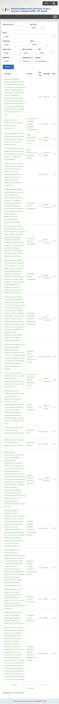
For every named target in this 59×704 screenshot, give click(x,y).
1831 (53, 528)
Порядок (37, 57)
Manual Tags (7, 49)
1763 (53, 356)
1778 (53, 97)
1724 (53, 380)
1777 (53, 318)
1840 (53, 618)
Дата (32, 41)
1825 (53, 653)
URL (39, 49)
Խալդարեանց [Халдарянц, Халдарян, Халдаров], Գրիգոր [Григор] (32, 124)
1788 (53, 124)
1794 (53, 206)
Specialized (46, 137)
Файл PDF (6, 57)
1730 (53, 174)
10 (46, 684)
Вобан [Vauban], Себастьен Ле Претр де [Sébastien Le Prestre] (32, 380)
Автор (5, 32)
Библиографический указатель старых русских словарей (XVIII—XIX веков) (30, 9)
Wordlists (46, 140)
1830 (53, 567)
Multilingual (46, 97)
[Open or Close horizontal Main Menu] (29, 17)
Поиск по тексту (8, 24)
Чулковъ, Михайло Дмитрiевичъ (31, 407)
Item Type (33, 24)
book (40, 97)
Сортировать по (27, 57)
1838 (53, 444)
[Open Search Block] (54, 3)
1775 (53, 139)
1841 (53, 599)
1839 (53, 431)
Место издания (27, 49)
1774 (53, 154)
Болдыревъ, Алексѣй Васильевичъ (31, 599)
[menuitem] (46, 3)
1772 (53, 479)
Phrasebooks (47, 207)
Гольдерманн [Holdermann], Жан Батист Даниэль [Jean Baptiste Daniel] (31, 319)
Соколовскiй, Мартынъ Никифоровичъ (31, 205)
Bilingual (45, 124)
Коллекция (6, 41)
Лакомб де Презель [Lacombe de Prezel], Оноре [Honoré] (31, 357)
